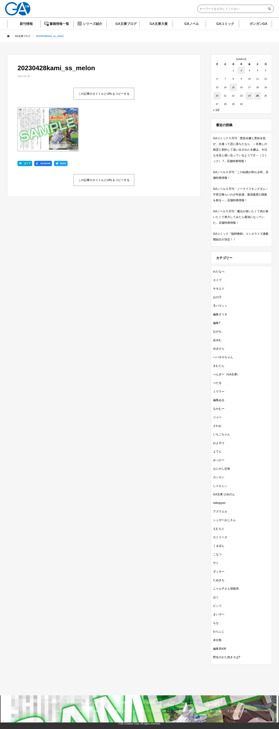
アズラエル (220, 511)
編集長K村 (219, 648)
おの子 (217, 297)
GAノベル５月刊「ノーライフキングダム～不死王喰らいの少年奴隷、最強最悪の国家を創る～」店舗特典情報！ (240, 194)
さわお (217, 425)
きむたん (218, 365)
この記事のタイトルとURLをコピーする (104, 93)
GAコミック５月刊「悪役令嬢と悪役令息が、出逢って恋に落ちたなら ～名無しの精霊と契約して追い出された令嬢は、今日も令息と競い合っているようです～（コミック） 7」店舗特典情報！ (240, 150)
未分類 (217, 640)
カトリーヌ (220, 537)
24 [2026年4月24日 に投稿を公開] (249, 95)
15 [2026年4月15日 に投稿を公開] (233, 87)
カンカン (218, 477)
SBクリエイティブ (34, 711)
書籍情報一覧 (59, 24)
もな (216, 623)
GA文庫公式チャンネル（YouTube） (79, 711)
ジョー (217, 417)
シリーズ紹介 (92, 24)
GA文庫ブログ (126, 24)
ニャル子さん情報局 (226, 588)
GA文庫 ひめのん (224, 494)
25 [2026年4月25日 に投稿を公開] (257, 95)
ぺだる (217, 383)
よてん (217, 451)
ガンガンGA (258, 24)
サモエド (218, 288)
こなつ (217, 554)
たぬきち (218, 580)
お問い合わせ (238, 711)
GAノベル (191, 24)
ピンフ (217, 605)
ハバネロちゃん (223, 357)
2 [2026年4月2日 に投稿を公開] (241, 70)
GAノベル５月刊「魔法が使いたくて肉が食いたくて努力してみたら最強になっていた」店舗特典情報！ (240, 217)
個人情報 (215, 711)
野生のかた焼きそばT (227, 657)
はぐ (216, 597)
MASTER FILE (191, 711)
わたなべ (218, 271)
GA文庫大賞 (159, 24)
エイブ (217, 280)
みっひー (218, 460)
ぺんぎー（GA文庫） (226, 374)
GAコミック (225, 24)
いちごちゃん (221, 434)
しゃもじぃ (220, 485)
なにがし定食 (221, 468)
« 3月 (216, 110)
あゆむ (217, 340)
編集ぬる (218, 400)
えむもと (218, 528)
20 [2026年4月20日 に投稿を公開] (217, 95)
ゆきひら (218, 348)
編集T (217, 322)
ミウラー (218, 391)
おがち (217, 331)
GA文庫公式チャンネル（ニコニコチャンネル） (141, 711)
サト (216, 563)
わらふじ (218, 631)
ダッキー (218, 571)
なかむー (218, 408)
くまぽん (218, 545)
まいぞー (218, 614)
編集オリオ (220, 314)
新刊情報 (26, 24)
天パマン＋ (220, 305)
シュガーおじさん (224, 520)
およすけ (218, 443)
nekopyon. (219, 503)
